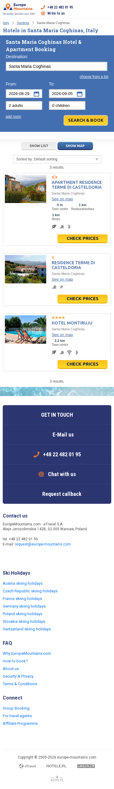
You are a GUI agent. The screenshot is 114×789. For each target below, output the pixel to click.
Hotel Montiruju (72, 323)
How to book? (15, 661)
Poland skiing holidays (22, 614)
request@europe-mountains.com (43, 544)
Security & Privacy (18, 676)
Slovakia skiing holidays (24, 621)
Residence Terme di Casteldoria (73, 265)
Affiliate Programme (20, 723)
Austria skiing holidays (23, 583)
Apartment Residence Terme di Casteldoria (77, 185)
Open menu (106, 10)
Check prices (82, 238)
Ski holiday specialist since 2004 (19, 9)
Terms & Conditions (20, 684)
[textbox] (56, 66)
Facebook (8, 557)
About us (11, 668)
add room (13, 116)
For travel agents (17, 716)
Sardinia (23, 23)
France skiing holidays (22, 598)
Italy (6, 23)
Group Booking (16, 708)
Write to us (56, 13)
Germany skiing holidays (24, 606)
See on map (62, 199)
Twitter (20, 557)
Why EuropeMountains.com (27, 653)
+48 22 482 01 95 (60, 7)
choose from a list (94, 77)
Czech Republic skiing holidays (30, 591)
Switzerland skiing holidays (27, 629)
